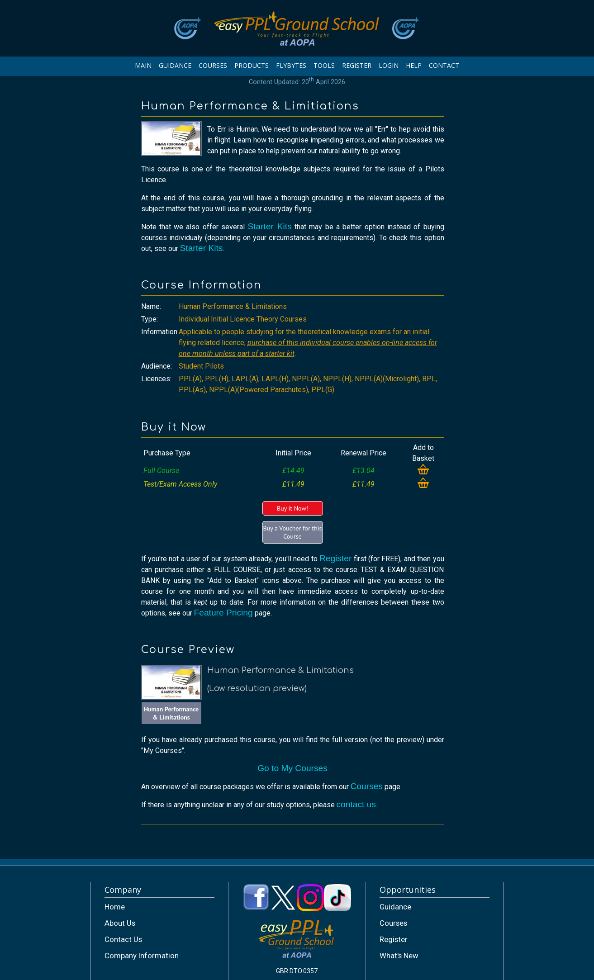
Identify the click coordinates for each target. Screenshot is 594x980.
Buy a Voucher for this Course (292, 532)
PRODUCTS (251, 65)
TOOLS (324, 65)
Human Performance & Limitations (171, 713)
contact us (356, 804)
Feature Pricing (223, 612)
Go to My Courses (292, 768)
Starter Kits (269, 226)
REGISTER (356, 65)
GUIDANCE (175, 65)
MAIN (143, 65)
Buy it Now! (292, 508)
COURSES (213, 65)
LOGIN (389, 65)
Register (335, 558)
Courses (367, 786)
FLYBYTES (291, 65)
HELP (414, 65)
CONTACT (444, 65)
